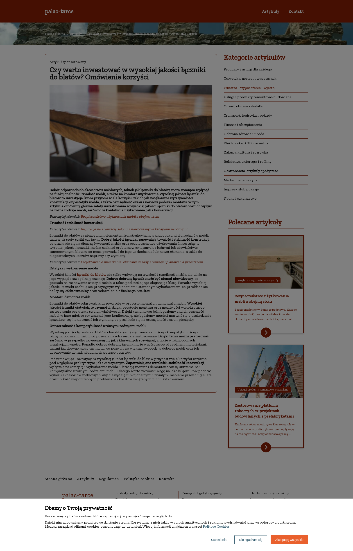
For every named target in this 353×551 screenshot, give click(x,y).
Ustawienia (218, 540)
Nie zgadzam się (250, 540)
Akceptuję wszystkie (289, 540)
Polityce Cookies (216, 526)
